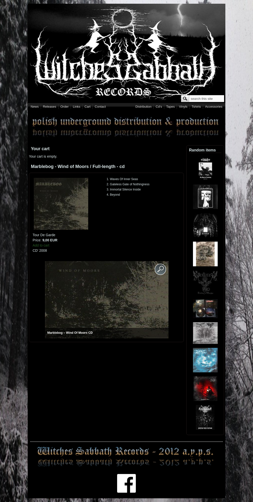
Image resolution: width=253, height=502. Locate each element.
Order (65, 106)
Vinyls (183, 106)
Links (76, 106)
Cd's (159, 106)
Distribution (143, 106)
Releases (49, 106)
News (35, 106)
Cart (87, 106)
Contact (100, 106)
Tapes (170, 106)
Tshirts (196, 106)
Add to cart (41, 245)
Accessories (213, 106)
